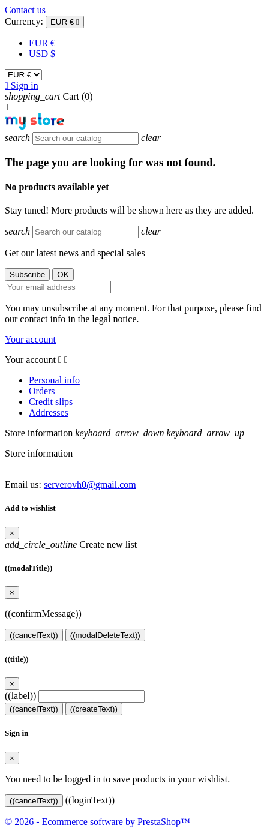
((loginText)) (90, 800)
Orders (42, 391)
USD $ (42, 54)
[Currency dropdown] (65, 22)
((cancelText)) (34, 635)
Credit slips (51, 402)
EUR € (42, 43)
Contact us (25, 10)
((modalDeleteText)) (105, 635)
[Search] (85, 138)
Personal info (54, 380)
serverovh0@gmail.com (90, 484)
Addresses (48, 412)
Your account (30, 339)
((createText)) (94, 708)
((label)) (20, 696)
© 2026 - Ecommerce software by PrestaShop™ (97, 822)
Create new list (71, 544)
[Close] (12, 533)
